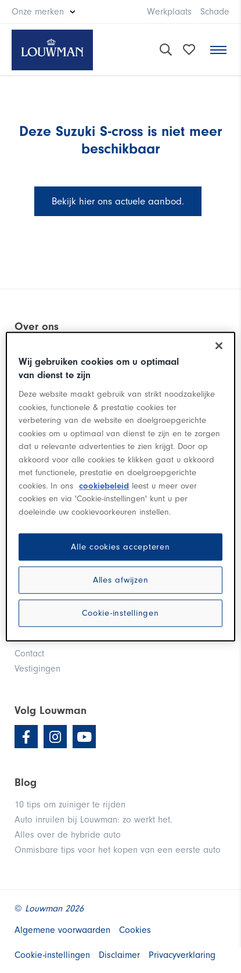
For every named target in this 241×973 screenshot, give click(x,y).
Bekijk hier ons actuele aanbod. (118, 201)
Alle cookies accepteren (120, 547)
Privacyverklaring (182, 955)
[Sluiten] (219, 345)
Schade (214, 11)
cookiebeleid (104, 486)
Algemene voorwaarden (62, 930)
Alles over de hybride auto (68, 835)
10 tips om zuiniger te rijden (70, 804)
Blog (26, 782)
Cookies (135, 930)
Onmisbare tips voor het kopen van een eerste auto (118, 850)
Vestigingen (37, 668)
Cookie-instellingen (120, 613)
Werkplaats (169, 11)
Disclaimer (119, 955)
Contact (29, 653)
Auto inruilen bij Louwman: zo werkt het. (93, 819)
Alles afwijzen (121, 580)
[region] (120, 487)
